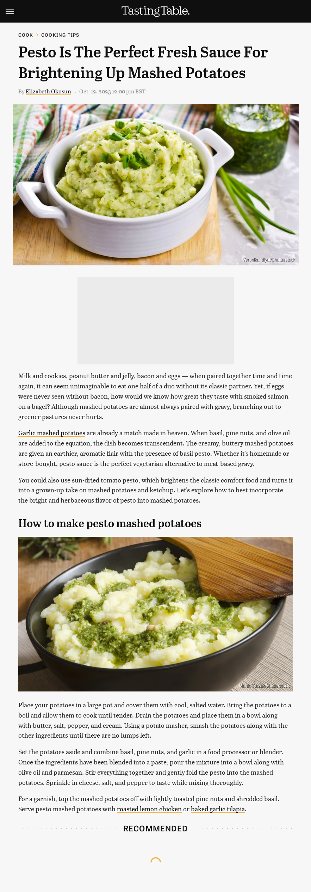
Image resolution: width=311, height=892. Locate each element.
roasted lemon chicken (149, 808)
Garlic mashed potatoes (51, 432)
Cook (25, 34)
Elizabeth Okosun (48, 91)
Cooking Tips (60, 34)
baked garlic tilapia (218, 808)
